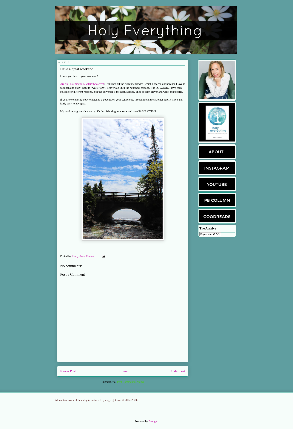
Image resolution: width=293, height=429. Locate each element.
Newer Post (68, 371)
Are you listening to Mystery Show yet (82, 83)
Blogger (153, 421)
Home (123, 371)
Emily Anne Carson (83, 256)
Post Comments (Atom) (130, 381)
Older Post (178, 371)
